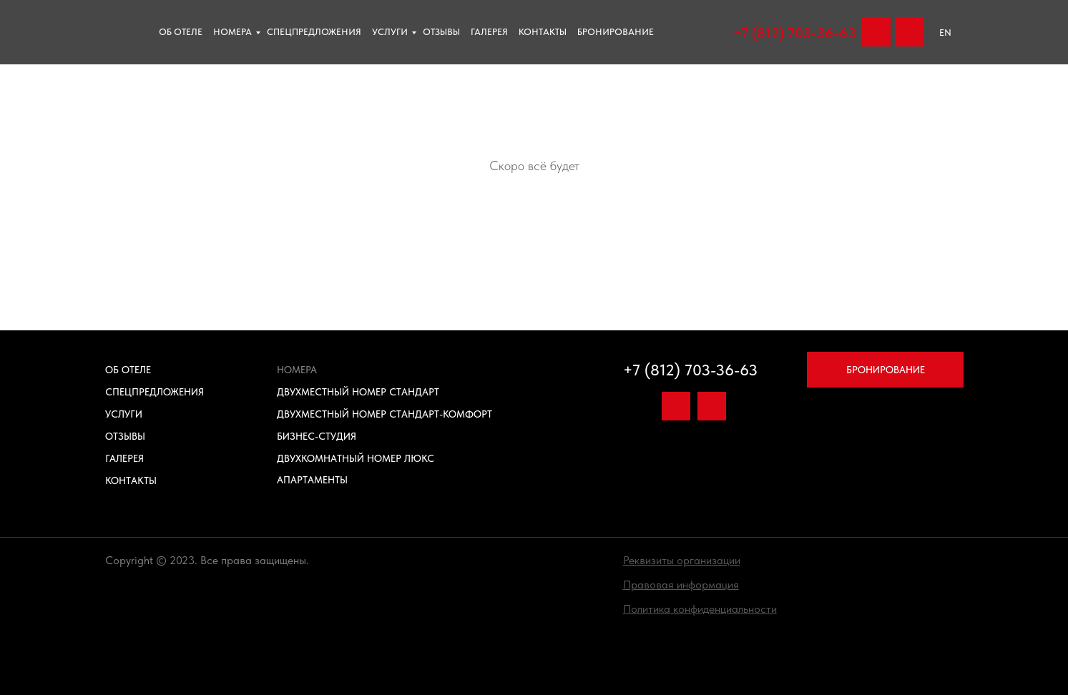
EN (945, 32)
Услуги (390, 31)
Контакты (543, 31)
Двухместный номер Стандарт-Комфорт (384, 414)
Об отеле (180, 31)
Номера (232, 31)
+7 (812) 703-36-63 (794, 32)
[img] (909, 32)
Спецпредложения (314, 31)
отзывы (441, 31)
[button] (681, 560)
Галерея (489, 31)
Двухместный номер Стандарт (358, 392)
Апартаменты (312, 479)
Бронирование (615, 31)
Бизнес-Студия (316, 436)
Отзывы (125, 436)
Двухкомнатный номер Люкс (355, 458)
